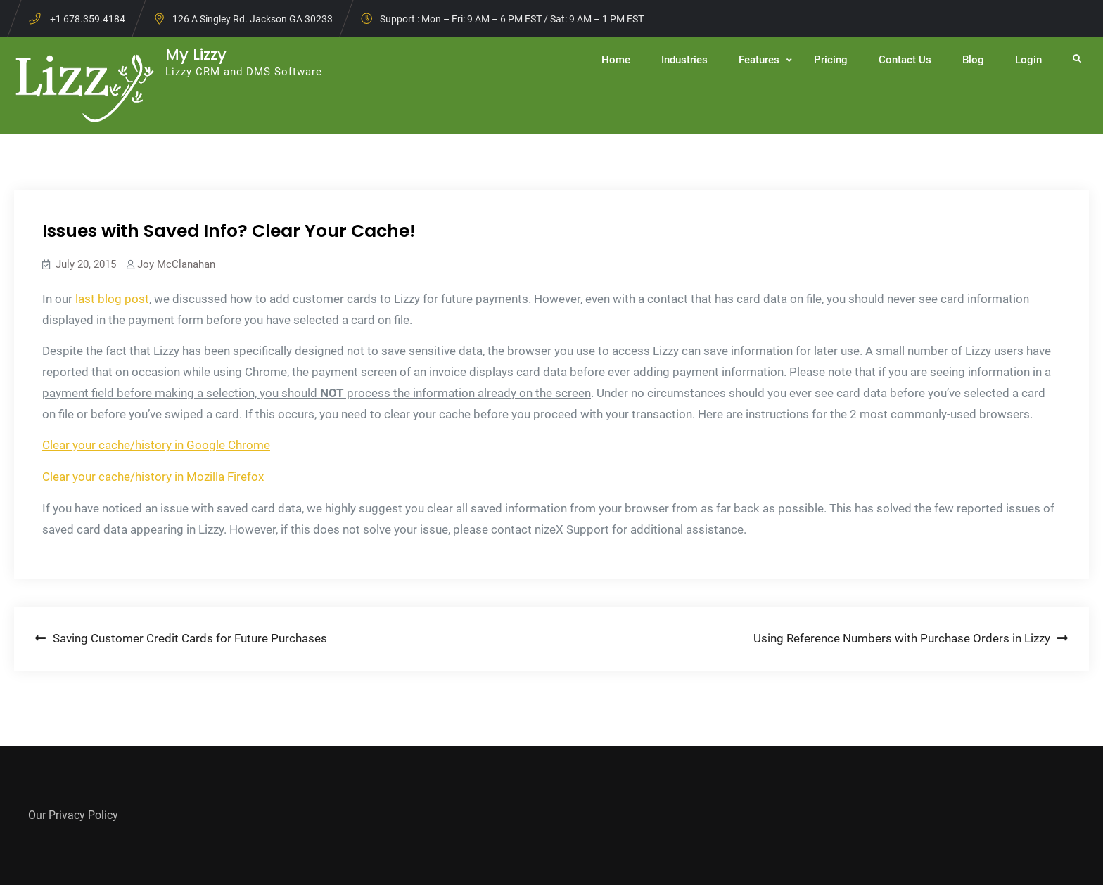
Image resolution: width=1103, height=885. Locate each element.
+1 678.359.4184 (87, 19)
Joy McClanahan (176, 264)
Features (759, 59)
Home (615, 59)
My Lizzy (196, 54)
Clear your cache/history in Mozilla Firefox (153, 477)
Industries (684, 59)
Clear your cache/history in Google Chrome (156, 445)
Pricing (831, 59)
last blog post (112, 299)
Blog (973, 59)
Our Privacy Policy (73, 815)
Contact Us (905, 59)
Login (1028, 59)
